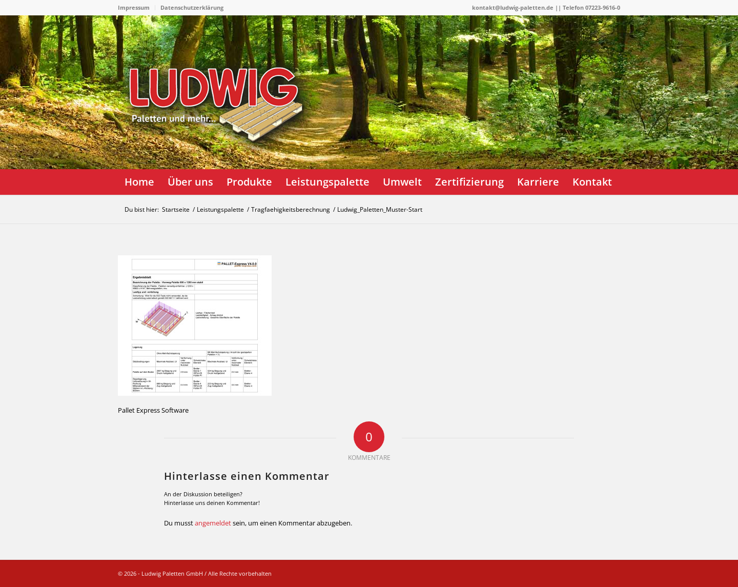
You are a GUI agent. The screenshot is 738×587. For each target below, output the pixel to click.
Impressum (134, 7)
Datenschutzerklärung (191, 7)
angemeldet (213, 523)
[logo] (220, 131)
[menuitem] (136, 7)
